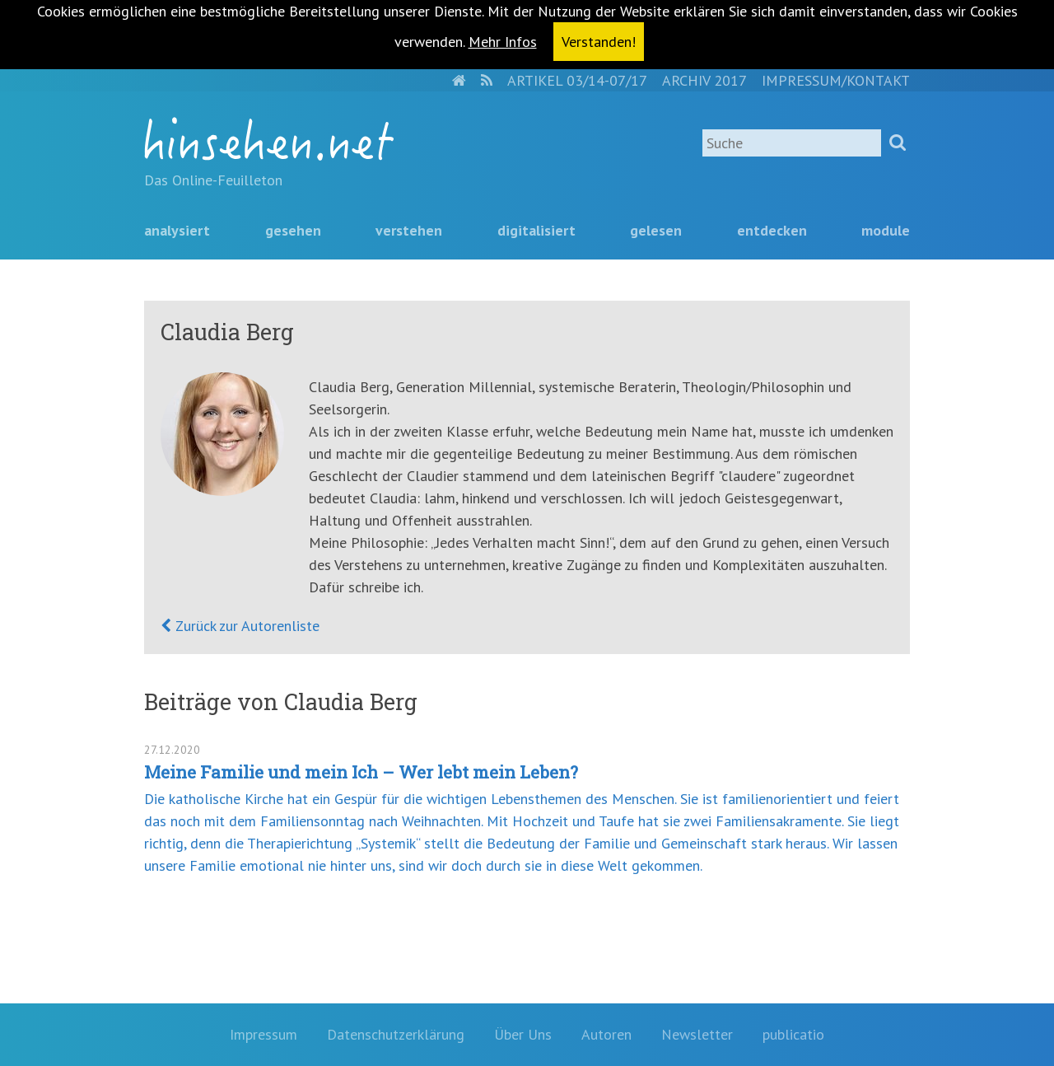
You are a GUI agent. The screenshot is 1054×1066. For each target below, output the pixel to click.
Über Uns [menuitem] (523, 1034)
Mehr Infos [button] (503, 41)
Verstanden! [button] (599, 41)
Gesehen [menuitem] (293, 230)
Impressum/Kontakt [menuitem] (836, 80)
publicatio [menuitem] (793, 1034)
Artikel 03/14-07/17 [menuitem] (577, 80)
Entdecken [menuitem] (772, 230)
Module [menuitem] (885, 230)
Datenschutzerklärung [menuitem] (395, 1034)
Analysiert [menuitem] (177, 230)
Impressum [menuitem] (263, 1034)
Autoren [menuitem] (606, 1034)
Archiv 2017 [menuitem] (704, 80)
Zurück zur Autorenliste (245, 625)
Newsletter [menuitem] (697, 1034)
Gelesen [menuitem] (656, 230)
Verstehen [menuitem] (408, 230)
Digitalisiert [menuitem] (536, 230)
